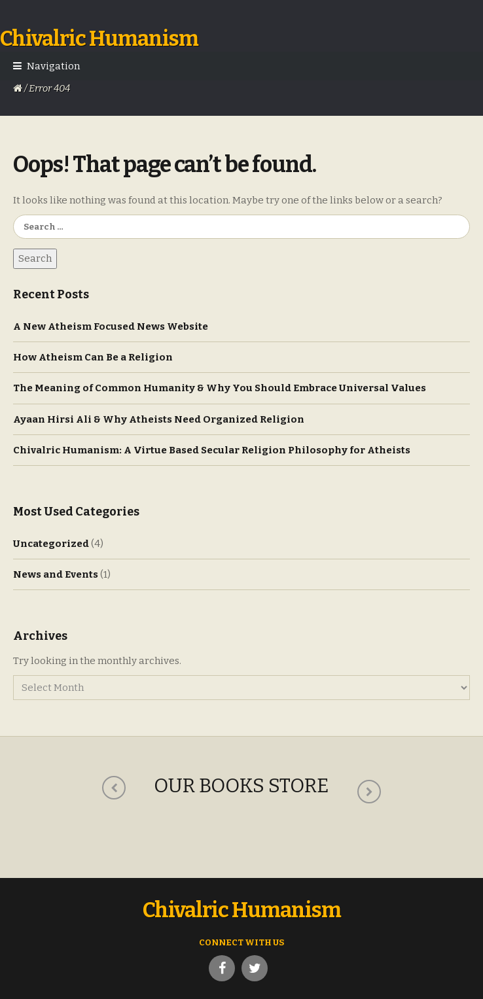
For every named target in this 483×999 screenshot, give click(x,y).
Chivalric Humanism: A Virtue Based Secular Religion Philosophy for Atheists (211, 450)
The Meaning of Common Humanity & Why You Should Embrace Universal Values (219, 388)
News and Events (55, 574)
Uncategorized (51, 544)
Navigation (53, 66)
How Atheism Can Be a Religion (93, 357)
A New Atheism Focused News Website (110, 326)
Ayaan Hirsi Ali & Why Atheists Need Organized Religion (158, 419)
